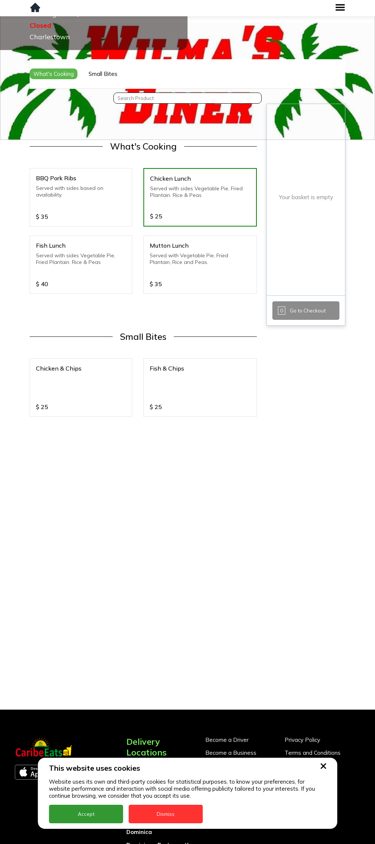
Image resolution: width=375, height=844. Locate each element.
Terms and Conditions (313, 752)
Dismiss (166, 814)
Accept (86, 814)
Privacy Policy (302, 739)
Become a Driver (227, 739)
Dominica (139, 831)
